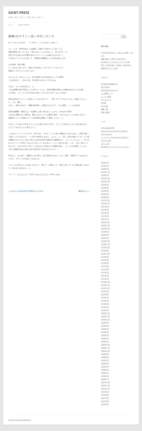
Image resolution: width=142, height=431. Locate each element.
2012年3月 (105, 263)
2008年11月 (105, 348)
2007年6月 (105, 401)
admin (57, 174)
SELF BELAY (105, 87)
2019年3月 (105, 250)
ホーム (10, 25)
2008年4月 (105, 369)
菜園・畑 (104, 109)
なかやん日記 (106, 140)
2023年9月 (105, 184)
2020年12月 (105, 222)
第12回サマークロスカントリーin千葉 (115, 62)
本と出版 (104, 106)
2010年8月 (105, 294)
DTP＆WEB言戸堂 (107, 128)
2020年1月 (105, 238)
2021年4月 (105, 209)
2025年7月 (105, 165)
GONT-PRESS (18, 12)
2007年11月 (105, 385)
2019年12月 (105, 241)
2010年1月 (105, 310)
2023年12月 (105, 178)
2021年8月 (105, 206)
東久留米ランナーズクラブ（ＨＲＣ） (115, 147)
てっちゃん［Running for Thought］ (115, 137)
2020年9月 (105, 231)
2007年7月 (105, 398)
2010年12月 (105, 282)
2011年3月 (105, 275)
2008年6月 (105, 363)
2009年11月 (105, 316)
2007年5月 (105, 404)
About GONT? (23, 25)
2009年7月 (105, 329)
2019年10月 (105, 247)
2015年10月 (105, 253)
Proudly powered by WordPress (19, 420)
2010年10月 (105, 288)
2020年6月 (105, 234)
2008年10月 (105, 351)
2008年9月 (105, 354)
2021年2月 (105, 216)
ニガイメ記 (105, 143)
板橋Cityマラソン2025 (109, 68)
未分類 (103, 103)
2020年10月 (105, 228)
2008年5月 (105, 366)
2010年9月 (105, 291)
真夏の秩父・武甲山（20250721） (114, 59)
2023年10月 (105, 181)
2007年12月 (105, 382)
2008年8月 (105, 357)
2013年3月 (105, 256)
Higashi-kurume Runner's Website (114, 131)
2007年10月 (105, 388)
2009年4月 (105, 338)
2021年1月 (105, 219)
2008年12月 (105, 344)
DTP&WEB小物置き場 (109, 84)
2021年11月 (105, 203)
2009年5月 (105, 335)
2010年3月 (105, 304)
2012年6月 (105, 260)
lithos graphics (106, 134)
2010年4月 (105, 300)
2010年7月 (105, 297)
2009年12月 (105, 313)
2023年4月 (105, 197)
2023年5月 (105, 194)
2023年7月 (105, 191)
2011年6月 (105, 269)
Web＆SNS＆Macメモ (109, 90)
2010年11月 (105, 285)
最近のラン (84, 191)
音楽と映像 (105, 112)
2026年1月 (105, 162)
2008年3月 (105, 373)
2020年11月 (105, 225)
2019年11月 (105, 244)
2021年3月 (105, 213)
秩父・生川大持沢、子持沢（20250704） (116, 65)
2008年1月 (105, 379)
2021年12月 (105, 200)
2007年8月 (105, 395)
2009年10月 (105, 319)
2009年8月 (105, 326)
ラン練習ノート (107, 93)
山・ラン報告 (106, 96)
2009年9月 (105, 322)
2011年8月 (105, 266)
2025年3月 (105, 169)
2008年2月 (105, 376)
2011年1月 (105, 278)
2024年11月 (105, 172)
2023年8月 (105, 187)
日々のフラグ (23, 174)
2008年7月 (105, 360)
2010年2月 (105, 307)
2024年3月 (105, 175)
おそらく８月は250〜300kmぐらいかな (25, 191)
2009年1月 (105, 341)
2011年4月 (105, 272)
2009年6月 (105, 332)
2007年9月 (105, 391)
